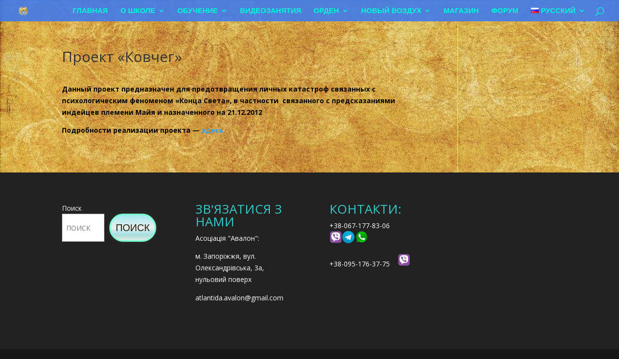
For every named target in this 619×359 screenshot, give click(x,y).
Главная (90, 11)
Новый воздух (391, 11)
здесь (212, 130)
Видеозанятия (270, 11)
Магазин (461, 11)
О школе (137, 11)
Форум (504, 11)
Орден (326, 11)
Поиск (72, 208)
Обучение (197, 11)
